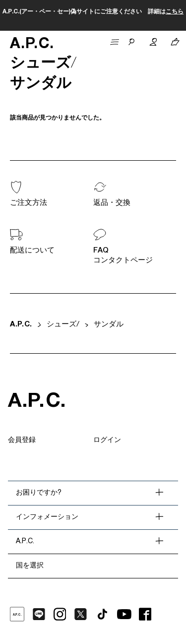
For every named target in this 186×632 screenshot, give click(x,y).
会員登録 (22, 440)
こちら (175, 12)
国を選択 (30, 566)
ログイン (107, 440)
